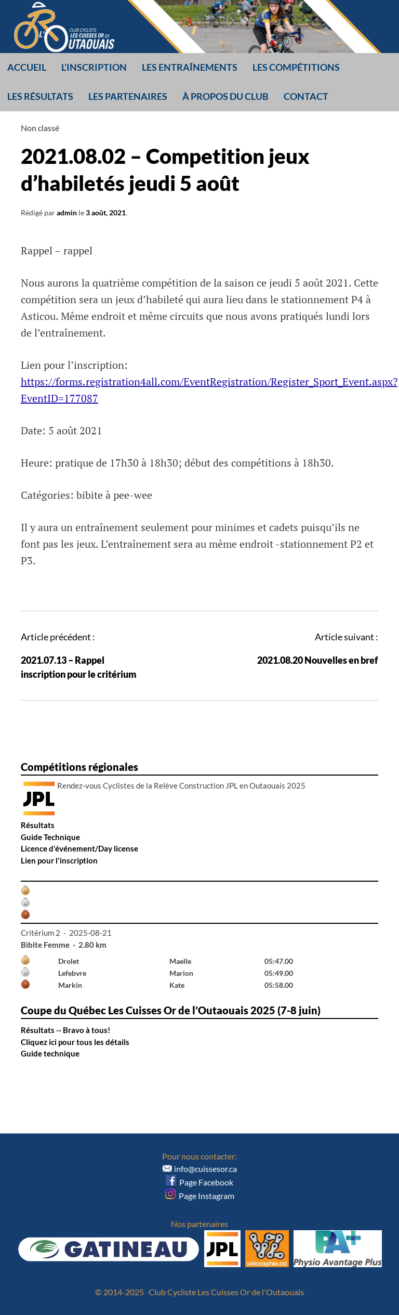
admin (67, 212)
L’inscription (94, 67)
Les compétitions (296, 67)
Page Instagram (199, 1196)
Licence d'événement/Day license (79, 848)
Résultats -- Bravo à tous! (65, 1030)
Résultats (38, 825)
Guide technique (50, 1053)
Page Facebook (199, 1182)
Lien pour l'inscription (59, 860)
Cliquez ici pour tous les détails (75, 1042)
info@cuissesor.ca (205, 1169)
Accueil (26, 67)
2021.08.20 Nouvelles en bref (317, 660)
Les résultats (40, 96)
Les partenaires (127, 96)
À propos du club (225, 96)
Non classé (40, 128)
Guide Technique (50, 837)
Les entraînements (189, 67)
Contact (306, 96)
